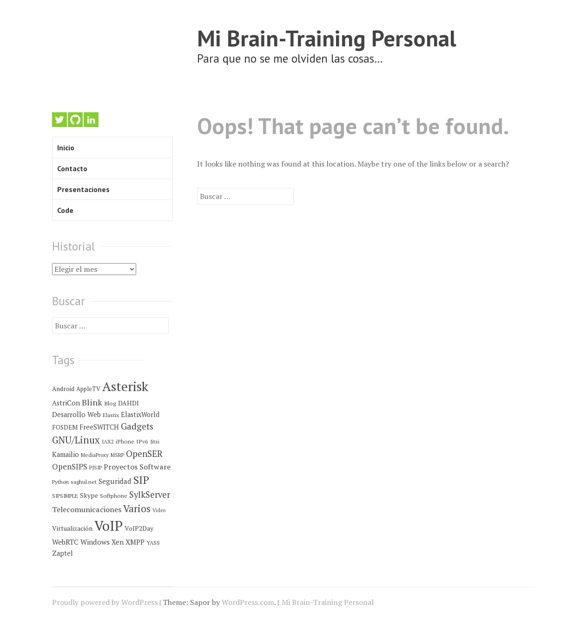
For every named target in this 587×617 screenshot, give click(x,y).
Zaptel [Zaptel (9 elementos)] (62, 553)
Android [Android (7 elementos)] (63, 389)
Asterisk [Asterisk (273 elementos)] (125, 386)
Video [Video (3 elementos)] (158, 510)
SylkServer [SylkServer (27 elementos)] (149, 494)
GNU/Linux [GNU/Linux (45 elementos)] (76, 440)
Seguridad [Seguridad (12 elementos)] (115, 481)
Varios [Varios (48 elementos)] (137, 508)
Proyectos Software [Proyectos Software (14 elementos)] (137, 467)
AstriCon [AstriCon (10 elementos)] (66, 402)
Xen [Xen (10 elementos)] (118, 542)
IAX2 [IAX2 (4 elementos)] (108, 441)
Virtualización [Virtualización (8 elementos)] (72, 528)
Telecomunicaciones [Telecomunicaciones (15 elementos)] (86, 509)
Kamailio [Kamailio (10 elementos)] (65, 454)
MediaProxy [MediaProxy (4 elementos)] (95, 454)
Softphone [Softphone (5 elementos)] (113, 496)
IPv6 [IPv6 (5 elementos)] (142, 441)
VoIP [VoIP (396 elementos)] (108, 525)
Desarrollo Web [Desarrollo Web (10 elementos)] (76, 414)
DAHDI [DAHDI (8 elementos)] (128, 403)
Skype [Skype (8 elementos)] (89, 495)
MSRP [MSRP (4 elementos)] (117, 454)
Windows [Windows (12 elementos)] (95, 541)
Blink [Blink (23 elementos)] (92, 402)
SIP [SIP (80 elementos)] (141, 480)
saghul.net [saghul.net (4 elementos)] (84, 481)
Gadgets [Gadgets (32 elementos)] (137, 426)
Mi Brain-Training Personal (326, 37)
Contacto (72, 168)
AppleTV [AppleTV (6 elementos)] (88, 389)
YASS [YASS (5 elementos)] (153, 542)
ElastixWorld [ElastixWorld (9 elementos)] (140, 414)
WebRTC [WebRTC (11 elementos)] (65, 541)
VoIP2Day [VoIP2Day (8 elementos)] (139, 528)
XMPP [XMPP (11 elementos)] (135, 541)
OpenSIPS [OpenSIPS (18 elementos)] (69, 466)
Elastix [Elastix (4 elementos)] (111, 414)
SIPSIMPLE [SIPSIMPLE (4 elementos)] (65, 495)
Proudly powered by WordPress (105, 602)
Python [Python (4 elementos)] (60, 481)
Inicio (65, 147)
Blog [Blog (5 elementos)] (110, 403)
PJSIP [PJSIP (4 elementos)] (95, 467)
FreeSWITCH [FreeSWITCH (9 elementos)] (99, 427)
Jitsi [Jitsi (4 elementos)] (154, 441)
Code (65, 210)
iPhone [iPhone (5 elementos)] (125, 441)
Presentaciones (83, 189)
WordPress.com (248, 602)
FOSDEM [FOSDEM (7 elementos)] (65, 427)
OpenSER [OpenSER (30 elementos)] (144, 453)
